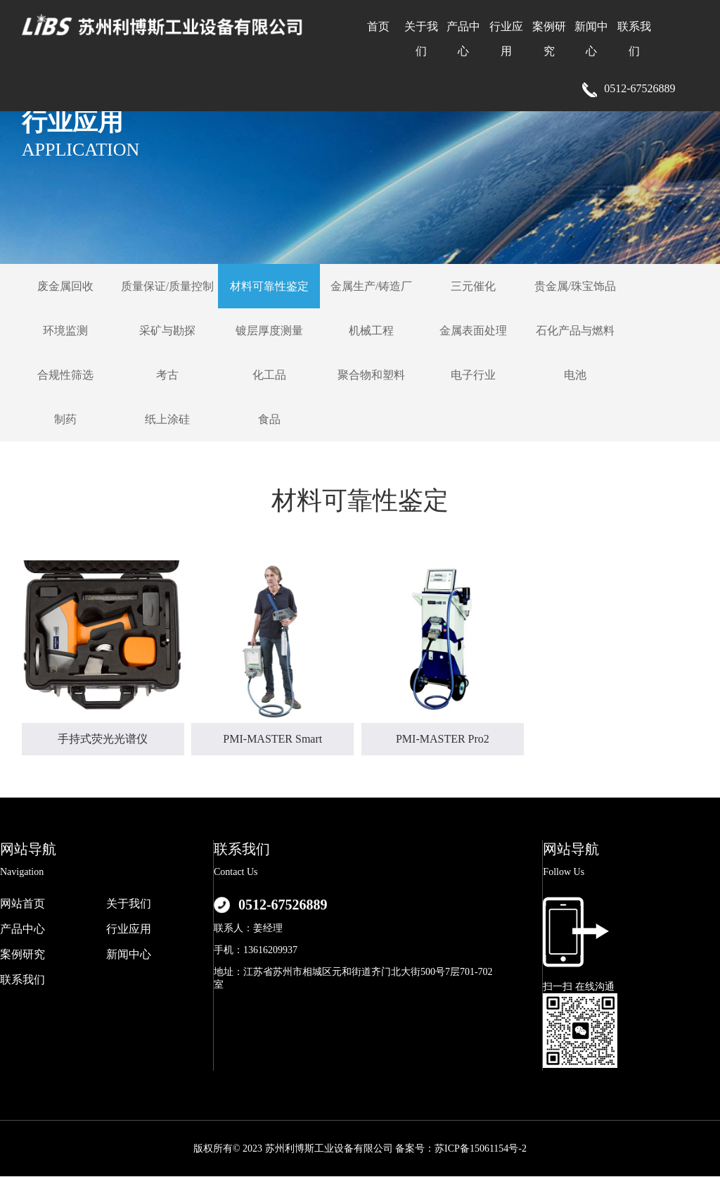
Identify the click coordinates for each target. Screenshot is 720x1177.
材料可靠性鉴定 (269, 286)
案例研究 (22, 954)
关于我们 (128, 904)
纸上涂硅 (167, 419)
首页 (378, 26)
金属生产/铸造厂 (371, 286)
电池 (575, 375)
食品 (269, 419)
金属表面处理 (473, 330)
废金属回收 (65, 286)
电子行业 (473, 375)
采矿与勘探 (167, 330)
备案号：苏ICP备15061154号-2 (461, 1148)
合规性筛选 (65, 375)
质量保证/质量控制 (167, 286)
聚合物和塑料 (371, 375)
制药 (65, 419)
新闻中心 (128, 954)
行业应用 (128, 929)
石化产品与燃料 (575, 330)
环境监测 (65, 330)
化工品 (269, 375)
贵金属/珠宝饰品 (575, 286)
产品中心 (22, 929)
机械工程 (371, 330)
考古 (167, 375)
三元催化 (473, 286)
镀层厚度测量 (269, 330)
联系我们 (22, 980)
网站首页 (22, 904)
